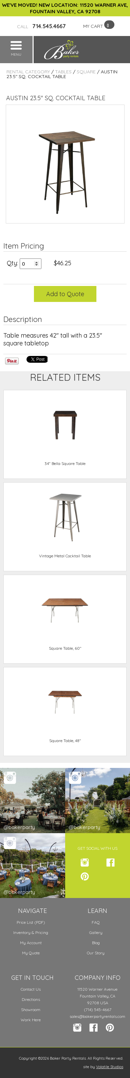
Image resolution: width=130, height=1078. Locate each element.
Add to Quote (65, 294)
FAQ (96, 922)
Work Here (31, 1019)
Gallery (96, 932)
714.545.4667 (41, 26)
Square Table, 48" (65, 740)
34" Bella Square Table (65, 463)
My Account (31, 942)
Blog (96, 942)
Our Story (96, 952)
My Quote (31, 952)
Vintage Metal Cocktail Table (65, 555)
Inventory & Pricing (30, 932)
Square (86, 72)
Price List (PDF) (31, 922)
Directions (31, 999)
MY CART (93, 26)
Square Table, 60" (65, 648)
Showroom (30, 1009)
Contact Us (31, 989)
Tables (63, 72)
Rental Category (28, 72)
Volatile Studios (109, 1066)
